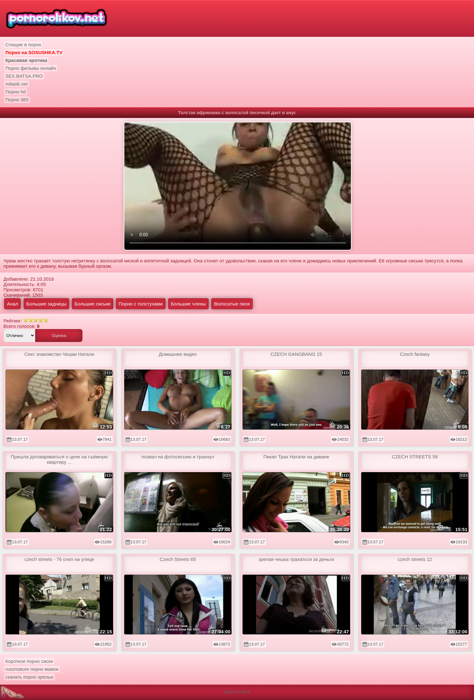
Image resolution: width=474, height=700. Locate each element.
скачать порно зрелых (29, 677)
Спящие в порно (23, 44)
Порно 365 (16, 99)
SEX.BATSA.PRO (24, 76)
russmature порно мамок (32, 669)
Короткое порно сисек (29, 661)
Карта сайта (237, 691)
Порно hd (15, 91)
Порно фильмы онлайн (30, 68)
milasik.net (16, 84)
